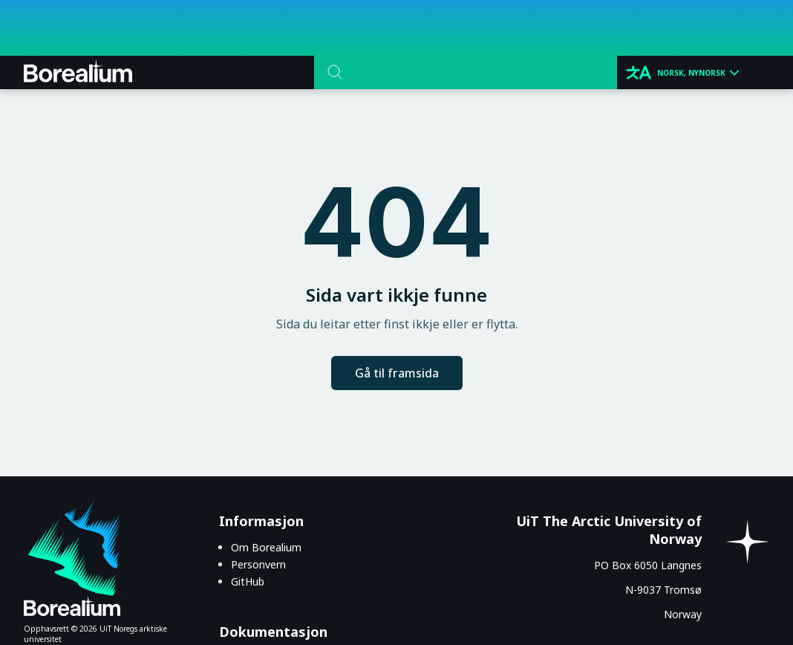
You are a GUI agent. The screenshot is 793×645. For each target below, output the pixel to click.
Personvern (258, 564)
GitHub (247, 581)
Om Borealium (266, 547)
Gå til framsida (397, 373)
